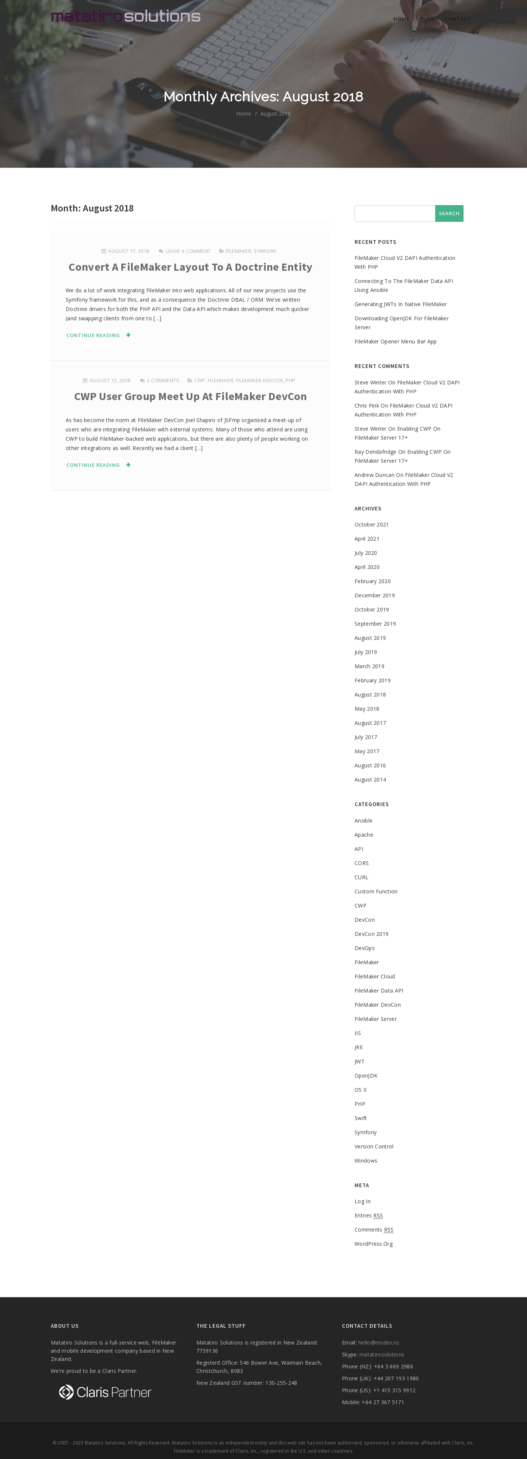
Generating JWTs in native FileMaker (401, 304)
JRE (359, 1047)
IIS (358, 1033)
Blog (427, 18)
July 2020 (366, 552)
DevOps (365, 948)
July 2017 (366, 736)
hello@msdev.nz (378, 1342)
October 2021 (372, 524)
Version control (374, 1146)
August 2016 (370, 765)
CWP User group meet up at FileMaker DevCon (190, 396)
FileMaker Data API (379, 990)
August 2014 (370, 779)
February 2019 (373, 680)
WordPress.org (374, 1243)
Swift (361, 1118)
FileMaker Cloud (375, 976)
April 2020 (367, 566)
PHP (291, 380)
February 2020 (373, 581)
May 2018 (367, 708)
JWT (360, 1061)
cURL (361, 877)
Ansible (363, 820)
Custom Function (376, 891)
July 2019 (366, 651)
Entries (369, 1215)
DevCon (365, 919)
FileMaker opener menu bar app (396, 341)
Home (401, 18)
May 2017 (367, 751)
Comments (374, 1229)
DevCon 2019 (372, 933)
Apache (364, 834)
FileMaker (239, 251)
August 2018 (370, 694)
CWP (199, 380)
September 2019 (375, 623)
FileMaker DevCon (259, 380)
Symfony (265, 251)
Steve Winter (371, 382)
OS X (361, 1089)
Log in (363, 1201)
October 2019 (372, 609)
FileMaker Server (376, 1018)
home (243, 113)
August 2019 (370, 637)
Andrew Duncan (375, 474)
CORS (362, 863)
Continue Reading (93, 335)
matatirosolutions (381, 1354)
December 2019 (375, 595)
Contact (458, 18)
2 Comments (163, 380)
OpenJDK (366, 1075)
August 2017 (370, 722)
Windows (366, 1160)
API (359, 848)
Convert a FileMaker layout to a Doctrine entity (190, 267)
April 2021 (367, 538)
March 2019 (369, 666)
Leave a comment (188, 251)
